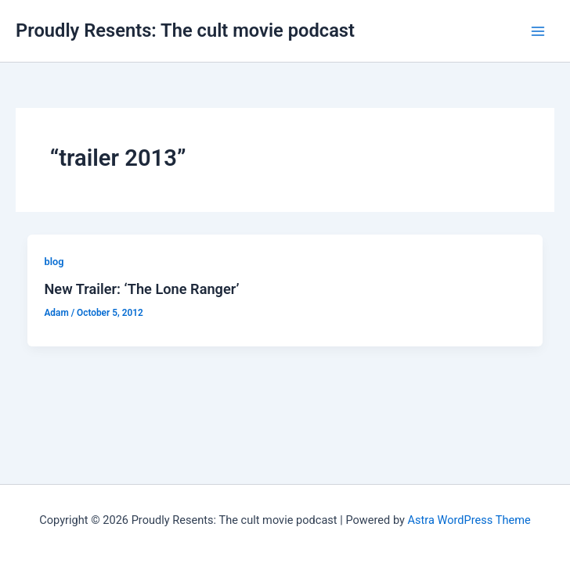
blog (53, 261)
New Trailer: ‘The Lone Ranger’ (141, 289)
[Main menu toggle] (537, 31)
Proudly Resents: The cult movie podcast (185, 30)
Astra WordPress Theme (469, 520)
